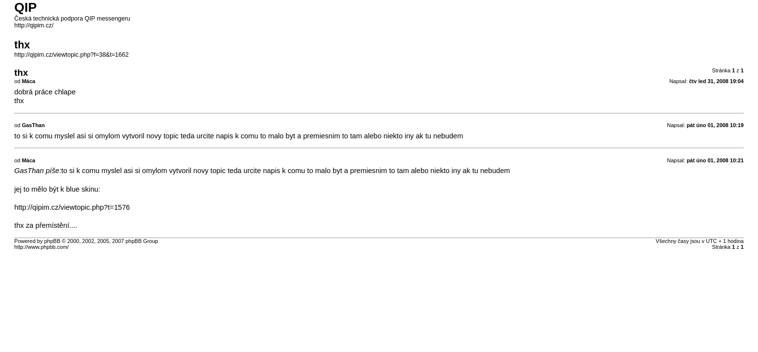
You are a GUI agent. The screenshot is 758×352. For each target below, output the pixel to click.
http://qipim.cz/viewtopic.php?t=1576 (72, 207)
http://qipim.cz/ (33, 25)
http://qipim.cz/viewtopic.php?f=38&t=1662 (71, 54)
